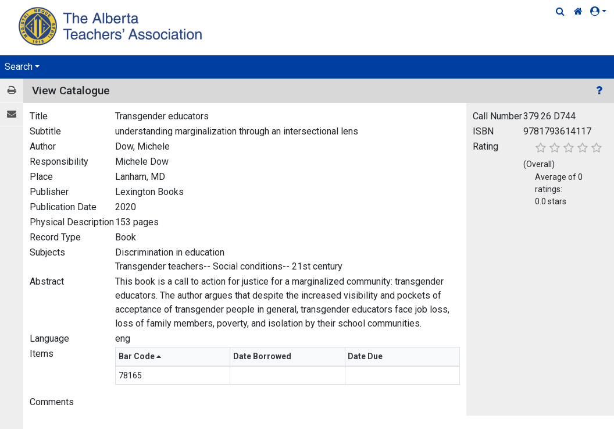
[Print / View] (11, 90)
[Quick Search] (560, 11)
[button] (600, 11)
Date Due (366, 356)
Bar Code (140, 356)
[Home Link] (578, 11)
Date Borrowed (263, 356)
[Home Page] (112, 26)
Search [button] (19, 66)
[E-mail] (11, 114)
